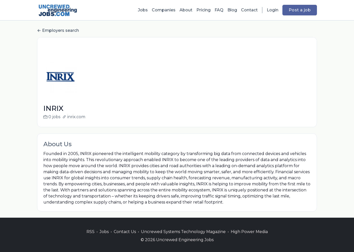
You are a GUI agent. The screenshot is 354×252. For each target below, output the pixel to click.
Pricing (203, 10)
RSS (90, 237)
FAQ (219, 10)
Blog (232, 10)
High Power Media (249, 237)
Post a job (300, 10)
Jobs (143, 10)
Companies (163, 10)
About (186, 10)
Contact (249, 10)
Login (272, 10)
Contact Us (125, 237)
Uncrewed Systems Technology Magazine (183, 237)
